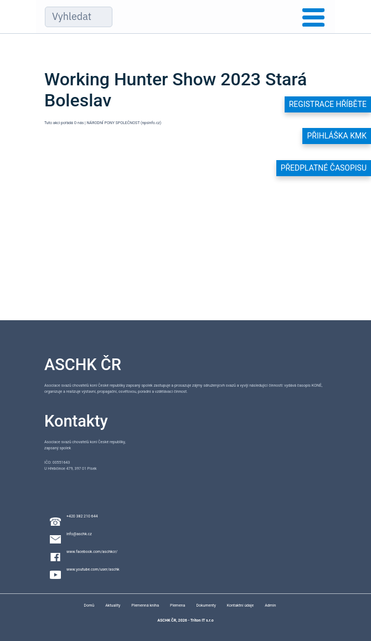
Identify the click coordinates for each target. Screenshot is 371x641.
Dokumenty (205, 605)
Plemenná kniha (145, 605)
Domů (89, 605)
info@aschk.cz (79, 534)
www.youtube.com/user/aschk (93, 569)
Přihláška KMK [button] (337, 135)
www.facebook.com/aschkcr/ (91, 552)
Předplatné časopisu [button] (324, 167)
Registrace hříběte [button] (328, 104)
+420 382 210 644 (81, 516)
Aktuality (112, 605)
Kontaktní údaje (240, 605)
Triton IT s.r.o (202, 620)
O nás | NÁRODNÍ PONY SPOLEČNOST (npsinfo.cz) (118, 123)
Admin (270, 605)
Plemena (177, 605)
